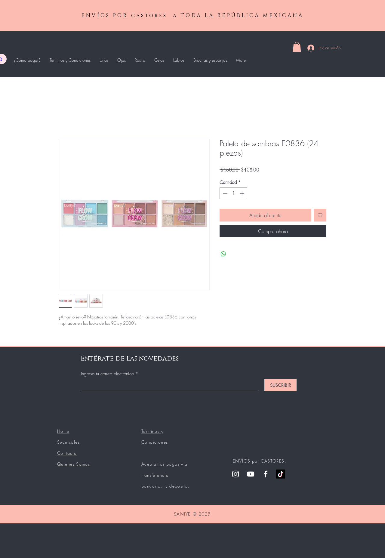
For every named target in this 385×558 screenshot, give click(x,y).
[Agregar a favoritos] (320, 215)
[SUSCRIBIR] (280, 385)
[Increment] (243, 193)
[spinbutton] (234, 193)
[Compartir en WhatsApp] (223, 254)
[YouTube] (250, 474)
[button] (297, 47)
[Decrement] (224, 193)
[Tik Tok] (280, 474)
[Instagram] (235, 474)
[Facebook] (265, 474)
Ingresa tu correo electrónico (108, 374)
